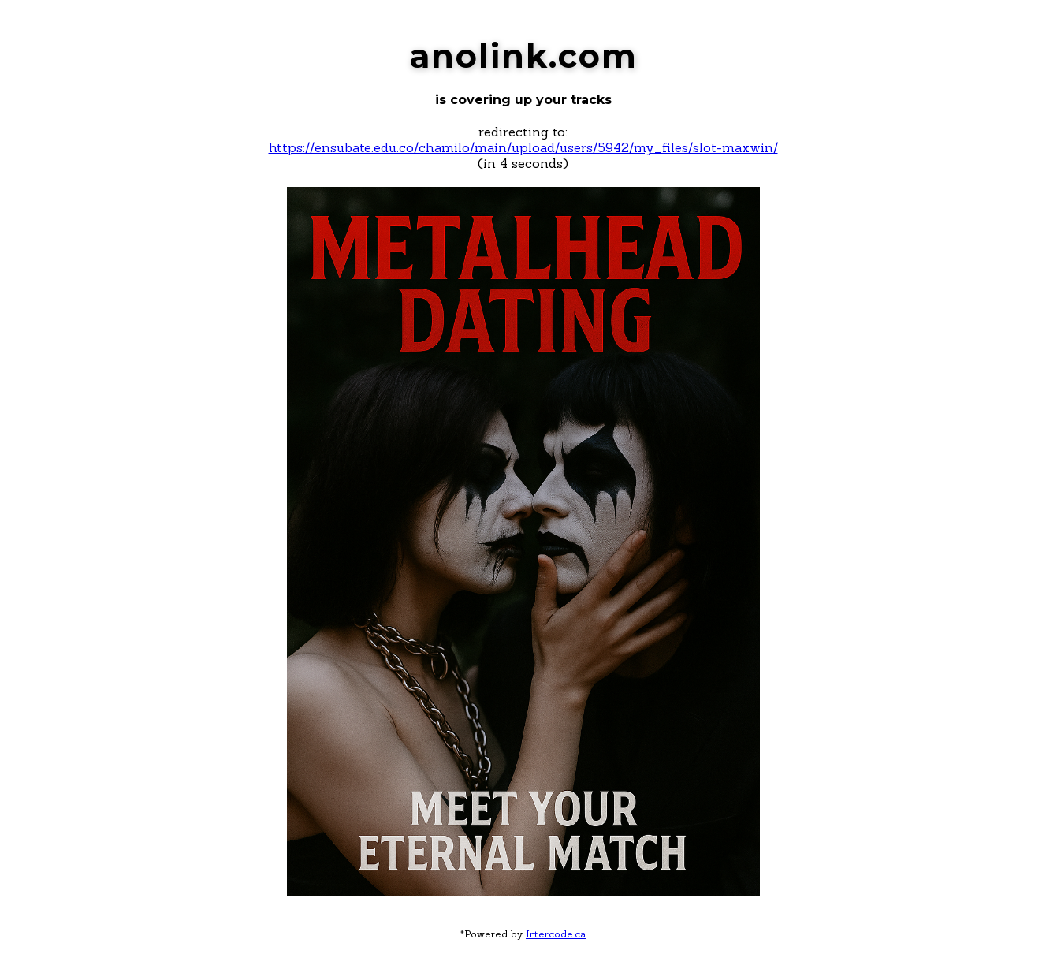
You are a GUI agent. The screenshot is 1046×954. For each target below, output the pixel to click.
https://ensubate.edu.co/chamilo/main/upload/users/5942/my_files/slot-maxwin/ (523, 147)
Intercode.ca (556, 934)
